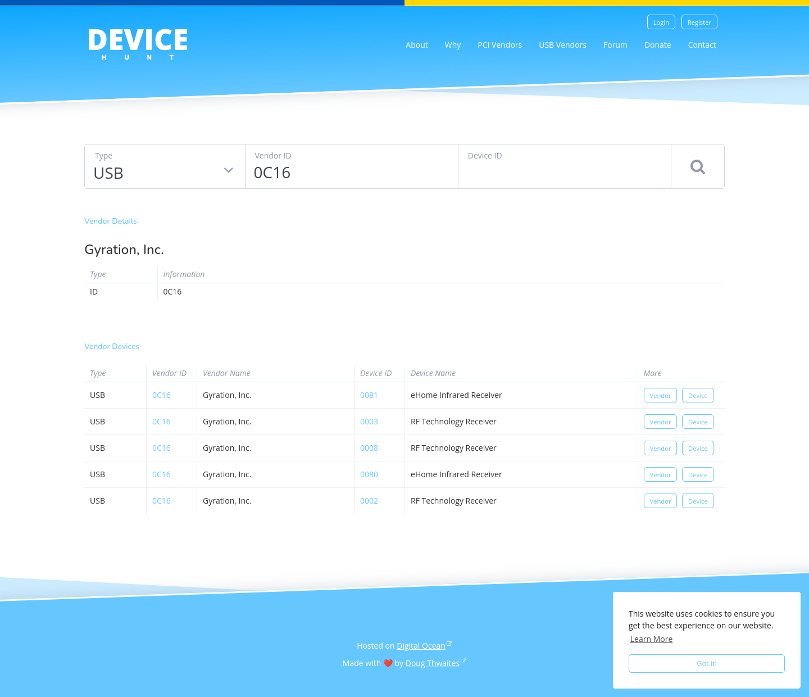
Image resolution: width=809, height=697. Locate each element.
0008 (369, 447)
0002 (369, 500)
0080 (369, 474)
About (417, 44)
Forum (615, 44)
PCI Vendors (500, 44)
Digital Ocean (421, 645)
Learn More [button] (651, 638)
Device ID (485, 155)
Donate (657, 44)
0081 (369, 395)
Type (103, 155)
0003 (369, 421)
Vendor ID (273, 155)
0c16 (161, 395)
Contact (702, 44)
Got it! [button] (707, 663)
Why (453, 44)
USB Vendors (563, 44)
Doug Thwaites (433, 663)
